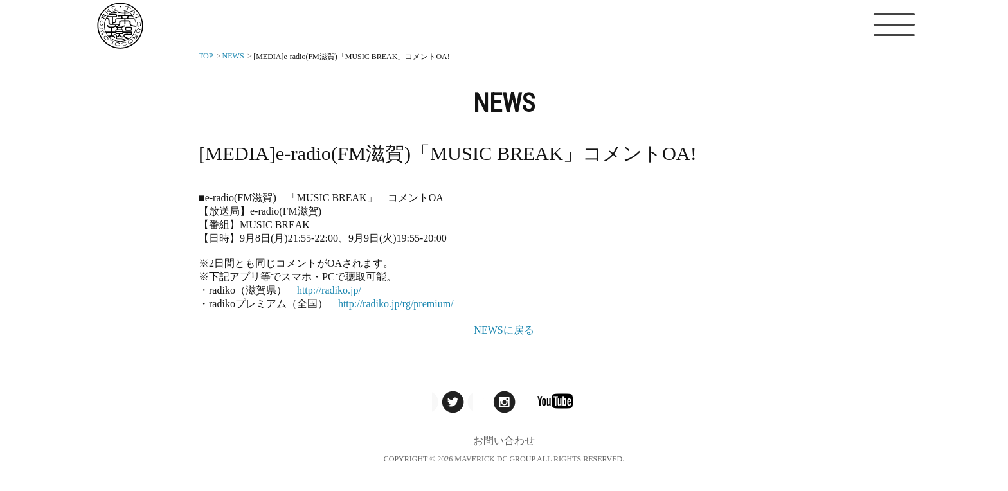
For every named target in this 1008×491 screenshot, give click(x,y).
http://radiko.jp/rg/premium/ (396, 303)
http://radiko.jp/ (329, 290)
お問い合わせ (504, 440)
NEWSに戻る (504, 330)
